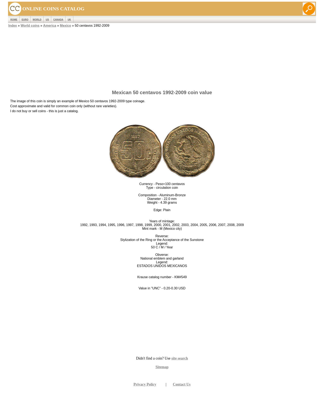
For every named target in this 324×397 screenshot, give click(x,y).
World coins (30, 25)
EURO (25, 19)
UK (69, 19)
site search (179, 358)
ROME (13, 19)
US (47, 19)
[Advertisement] (162, 57)
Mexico (65, 25)
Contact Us (182, 384)
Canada (58, 19)
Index (12, 25)
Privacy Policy (144, 384)
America (49, 25)
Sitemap (162, 367)
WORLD (37, 19)
